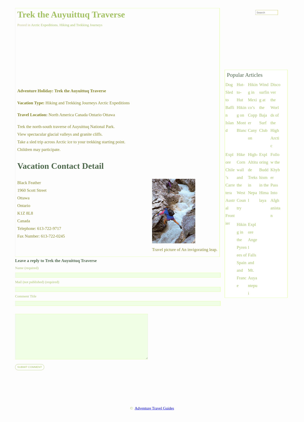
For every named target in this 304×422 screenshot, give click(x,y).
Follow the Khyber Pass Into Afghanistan (275, 185)
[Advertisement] (47, 55)
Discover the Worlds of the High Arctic (275, 115)
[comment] (89, 336)
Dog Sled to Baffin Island (229, 107)
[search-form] (266, 12)
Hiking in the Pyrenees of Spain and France (242, 255)
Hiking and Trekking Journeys (80, 25)
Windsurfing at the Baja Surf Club (264, 107)
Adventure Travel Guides (154, 408)
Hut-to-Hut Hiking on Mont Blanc (242, 107)
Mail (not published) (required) (37, 282)
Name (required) (27, 268)
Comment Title (25, 296)
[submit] (29, 367)
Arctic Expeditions (44, 25)
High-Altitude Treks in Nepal (253, 177)
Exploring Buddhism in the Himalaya (264, 177)
